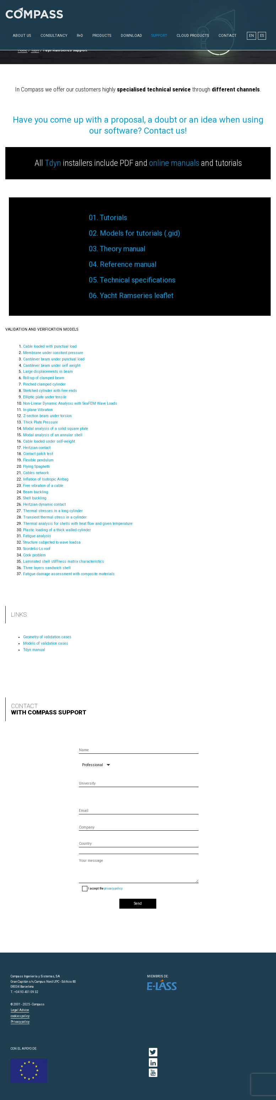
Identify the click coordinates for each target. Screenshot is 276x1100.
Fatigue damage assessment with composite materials (69, 574)
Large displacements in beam (48, 371)
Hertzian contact (36, 447)
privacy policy (113, 888)
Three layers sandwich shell (47, 568)
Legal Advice (20, 1010)
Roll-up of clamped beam (43, 378)
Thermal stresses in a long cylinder (53, 511)
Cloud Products (193, 35)
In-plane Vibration (38, 410)
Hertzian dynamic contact (44, 504)
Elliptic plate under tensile (44, 397)
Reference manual (128, 264)
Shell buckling (35, 498)
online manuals (174, 163)
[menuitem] (251, 36)
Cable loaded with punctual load (50, 346)
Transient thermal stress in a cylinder (55, 517)
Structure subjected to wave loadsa (52, 542)
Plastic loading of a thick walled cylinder (57, 530)
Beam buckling (35, 492)
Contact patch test (38, 453)
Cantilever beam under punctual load (54, 359)
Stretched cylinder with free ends (50, 390)
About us (22, 35)
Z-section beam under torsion (47, 416)
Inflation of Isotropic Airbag (46, 479)
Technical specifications (137, 280)
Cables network (36, 473)
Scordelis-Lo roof (36, 548)
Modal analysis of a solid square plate (55, 428)
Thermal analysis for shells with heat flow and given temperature (77, 523)
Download (131, 35)
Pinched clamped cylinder (44, 384)
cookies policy (20, 1016)
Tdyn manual (34, 649)
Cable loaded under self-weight (49, 441)
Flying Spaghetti (36, 466)
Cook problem (34, 555)
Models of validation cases (45, 643)
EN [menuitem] (251, 36)
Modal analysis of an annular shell (52, 435)
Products (101, 35)
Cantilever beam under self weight (51, 365)
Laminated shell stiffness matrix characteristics (63, 561)
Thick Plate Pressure (40, 422)
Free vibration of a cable (43, 485)
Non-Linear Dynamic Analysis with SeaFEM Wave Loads (70, 403)
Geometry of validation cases (47, 637)
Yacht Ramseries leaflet (137, 295)
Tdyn (53, 163)
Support (159, 35)
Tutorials (113, 217)
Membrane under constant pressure (53, 352)
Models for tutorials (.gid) (140, 233)
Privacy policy (20, 1021)
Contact (227, 35)
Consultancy (53, 35)
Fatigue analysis (37, 536)
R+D (80, 35)
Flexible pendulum (38, 460)
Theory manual (122, 249)
